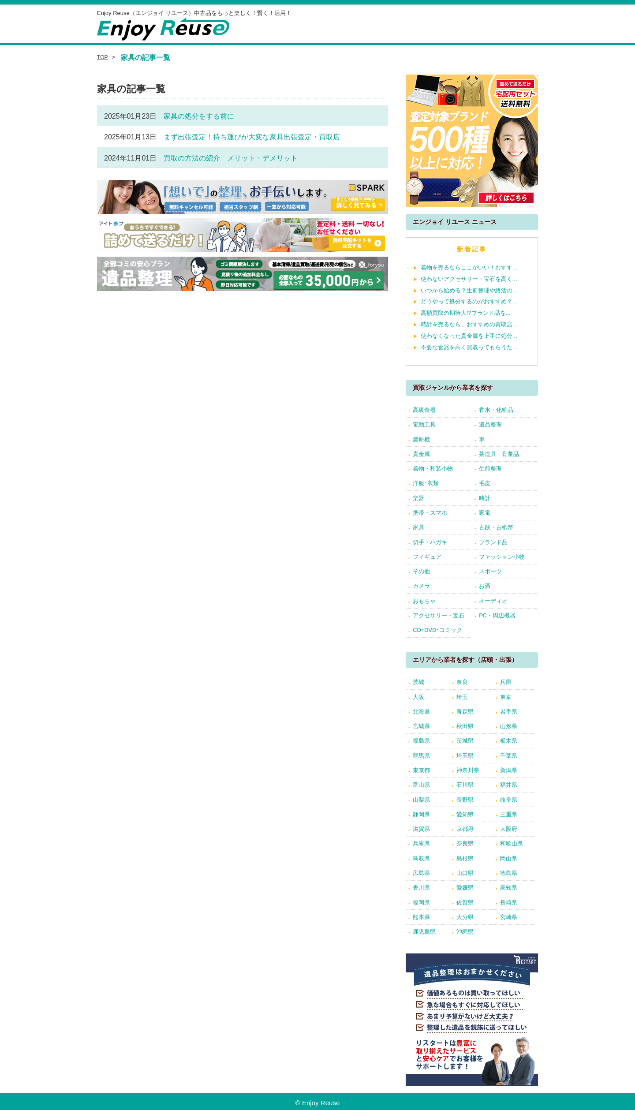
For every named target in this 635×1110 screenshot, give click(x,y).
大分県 (465, 917)
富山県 (421, 784)
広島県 (421, 873)
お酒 (484, 586)
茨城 (418, 682)
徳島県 (508, 873)
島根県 (465, 858)
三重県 (508, 814)
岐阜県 (508, 799)
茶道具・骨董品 (499, 454)
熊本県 (421, 917)
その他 (421, 571)
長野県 (465, 799)
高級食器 (424, 410)
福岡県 (421, 902)
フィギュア (427, 556)
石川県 (465, 784)
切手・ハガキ (430, 542)
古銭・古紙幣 (496, 527)
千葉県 (508, 755)
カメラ (421, 586)
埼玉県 (465, 755)
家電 (484, 512)
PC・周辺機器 (497, 615)
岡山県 (508, 858)
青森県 (465, 711)
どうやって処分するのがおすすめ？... (469, 301)
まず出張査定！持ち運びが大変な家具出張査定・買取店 (252, 137)
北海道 (421, 711)
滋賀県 (421, 829)
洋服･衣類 (426, 483)
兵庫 (506, 682)
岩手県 (508, 711)
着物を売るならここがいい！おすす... (469, 267)
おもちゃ (424, 601)
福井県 (508, 784)
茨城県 (465, 740)
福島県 (421, 740)
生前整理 (490, 468)
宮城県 (421, 726)
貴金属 (421, 454)
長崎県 (508, 902)
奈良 (462, 682)
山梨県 (421, 799)
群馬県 (421, 755)
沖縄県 (465, 931)
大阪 (418, 697)
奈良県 (465, 843)
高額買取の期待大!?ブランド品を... (466, 313)
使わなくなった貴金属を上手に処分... (469, 336)
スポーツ (490, 571)
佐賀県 (465, 902)
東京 (506, 697)
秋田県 (465, 726)
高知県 (508, 887)
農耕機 (421, 439)
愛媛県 (465, 887)
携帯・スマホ (430, 512)
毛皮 (484, 483)
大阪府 (508, 829)
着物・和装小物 (433, 468)
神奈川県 (467, 770)
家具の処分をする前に (199, 116)
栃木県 (508, 740)
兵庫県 (421, 843)
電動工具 (424, 424)
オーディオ (493, 601)
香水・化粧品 (496, 410)
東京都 (421, 770)
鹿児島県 (424, 931)
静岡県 (421, 814)
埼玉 (462, 697)
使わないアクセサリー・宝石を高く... (469, 279)
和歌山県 (511, 843)
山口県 (465, 873)
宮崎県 (508, 917)
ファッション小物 (502, 556)
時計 (484, 498)
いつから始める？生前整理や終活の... (469, 290)
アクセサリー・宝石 (438, 615)
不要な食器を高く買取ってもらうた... (469, 347)
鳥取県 (421, 858)
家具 (418, 527)
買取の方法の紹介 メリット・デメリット (231, 158)
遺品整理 (490, 424)
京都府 (465, 829)
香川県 (421, 887)
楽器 (418, 498)
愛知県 (465, 814)
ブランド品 (493, 542)
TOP (102, 57)
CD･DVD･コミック (437, 630)
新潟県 (508, 770)
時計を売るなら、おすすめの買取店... (469, 324)
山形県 (508, 726)
